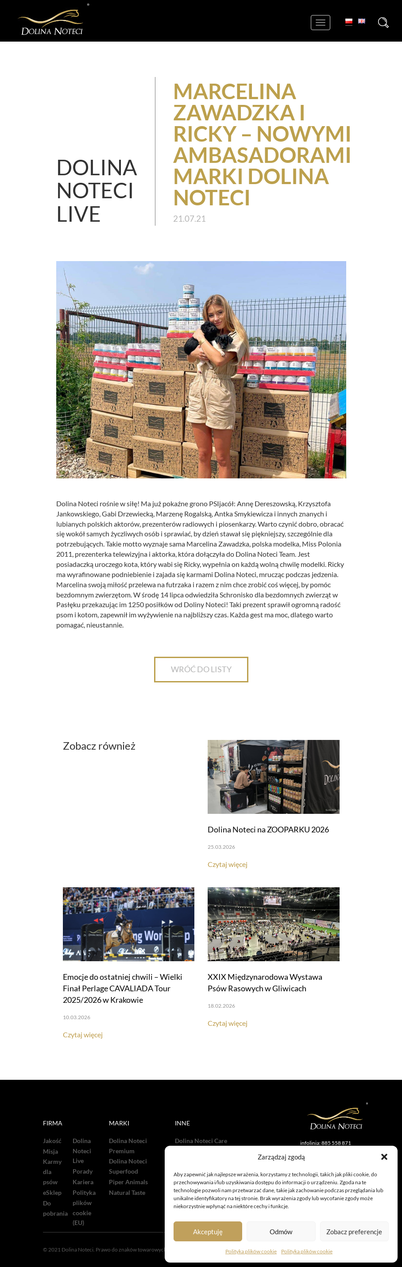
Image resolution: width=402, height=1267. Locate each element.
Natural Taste (127, 1192)
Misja (50, 1151)
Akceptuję (208, 1232)
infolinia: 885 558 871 (325, 1143)
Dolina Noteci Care (201, 1140)
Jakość (52, 1140)
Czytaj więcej (227, 864)
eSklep (52, 1192)
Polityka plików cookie (251, 1251)
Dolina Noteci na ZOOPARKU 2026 (268, 829)
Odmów (281, 1232)
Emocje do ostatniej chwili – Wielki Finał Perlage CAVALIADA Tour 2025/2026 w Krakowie (122, 988)
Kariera (83, 1182)
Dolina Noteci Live (82, 1151)
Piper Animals (128, 1182)
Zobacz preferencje (354, 1232)
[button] (384, 1156)
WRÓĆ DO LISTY (201, 669)
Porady (83, 1171)
